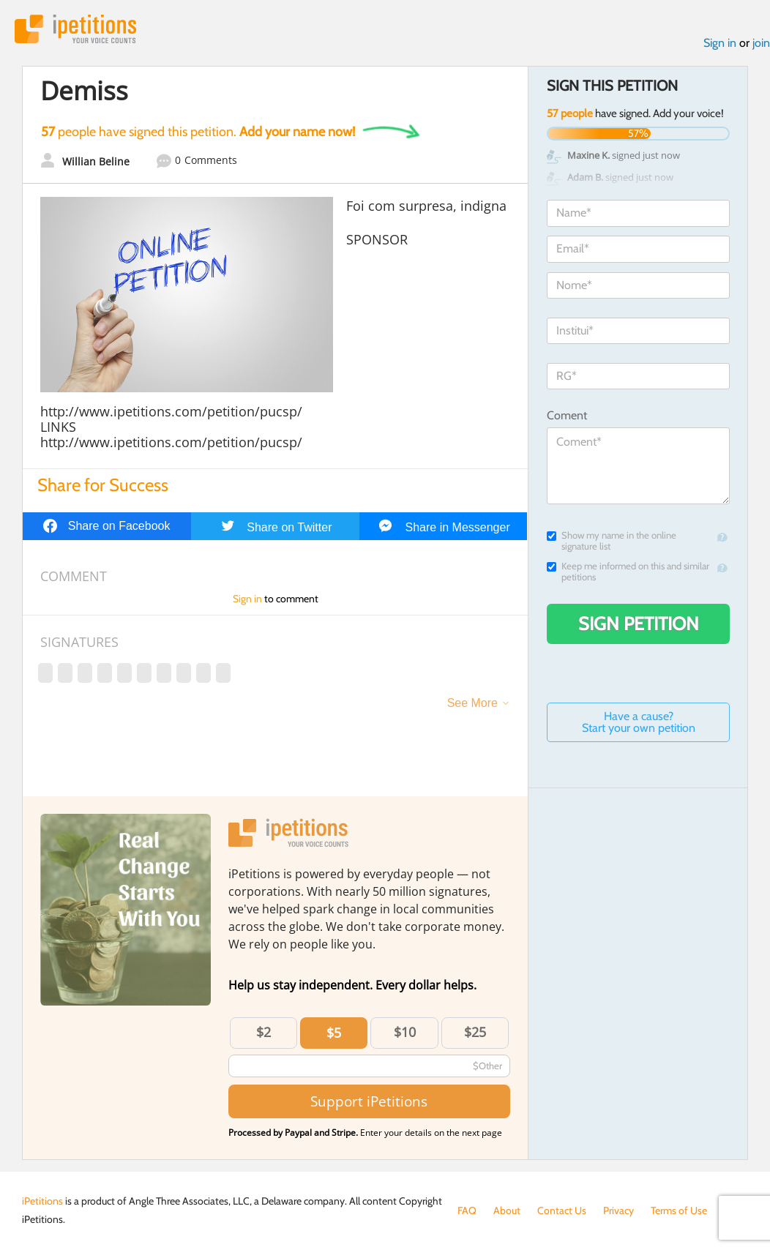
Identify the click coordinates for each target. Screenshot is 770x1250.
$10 (405, 1032)
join (761, 43)
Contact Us (561, 1210)
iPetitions (75, 29)
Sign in (719, 43)
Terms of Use (679, 1210)
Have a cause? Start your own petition (638, 722)
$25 (475, 1032)
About (506, 1210)
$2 (263, 1032)
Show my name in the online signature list (611, 541)
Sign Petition (638, 624)
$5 (333, 1032)
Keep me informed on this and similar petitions (628, 572)
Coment (567, 415)
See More (472, 703)
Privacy (618, 1210)
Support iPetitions (368, 1101)
